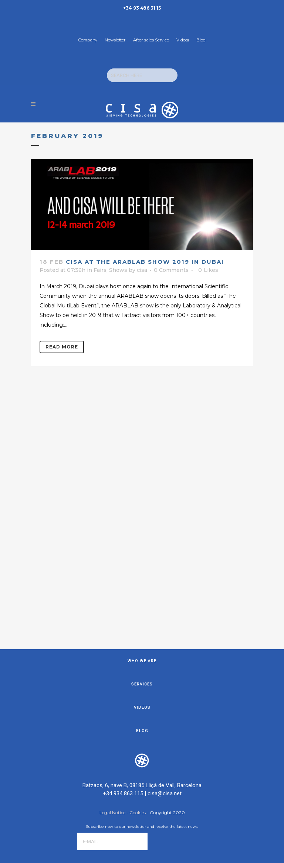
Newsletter (115, 40)
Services (142, 508)
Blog (201, 40)
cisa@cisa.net (165, 618)
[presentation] (133, 689)
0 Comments (171, 270)
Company (87, 40)
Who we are (142, 485)
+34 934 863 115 (123, 618)
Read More (61, 347)
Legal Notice (112, 637)
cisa (142, 270)
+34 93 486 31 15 (141, 8)
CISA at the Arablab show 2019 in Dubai (145, 261)
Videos (182, 40)
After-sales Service (151, 40)
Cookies (137, 637)
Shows (118, 270)
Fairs (100, 270)
